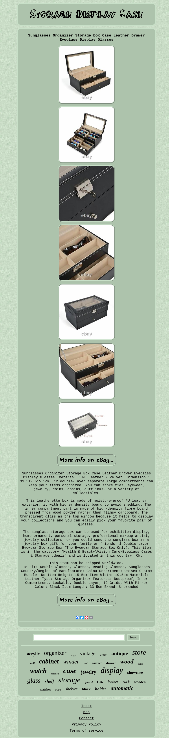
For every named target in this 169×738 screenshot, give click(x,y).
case (69, 671)
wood (127, 661)
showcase (135, 672)
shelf (49, 681)
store (139, 652)
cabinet (49, 661)
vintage (88, 653)
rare (58, 689)
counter (97, 663)
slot (85, 663)
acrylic (33, 653)
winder (71, 661)
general (89, 682)
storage (69, 680)
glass (33, 680)
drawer (111, 663)
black (86, 689)
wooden (140, 682)
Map (86, 712)
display (112, 670)
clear (103, 654)
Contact (86, 718)
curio (140, 663)
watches (45, 689)
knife (100, 682)
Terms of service (86, 731)
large (73, 655)
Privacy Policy (86, 725)
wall (32, 663)
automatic (122, 688)
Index (86, 706)
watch (38, 671)
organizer (55, 653)
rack (126, 682)
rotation (55, 673)
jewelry (88, 672)
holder (100, 689)
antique (120, 653)
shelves (71, 689)
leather (113, 682)
